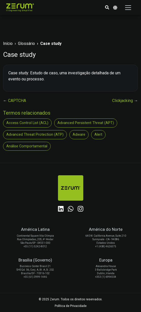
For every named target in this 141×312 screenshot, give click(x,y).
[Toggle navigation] (128, 7)
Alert (98, 134)
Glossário (26, 43)
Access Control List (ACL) (27, 123)
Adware (79, 134)
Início (8, 43)
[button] (107, 8)
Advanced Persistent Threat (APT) (85, 123)
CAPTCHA (17, 100)
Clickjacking (123, 100)
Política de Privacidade (71, 306)
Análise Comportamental (26, 146)
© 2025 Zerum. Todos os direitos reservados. (71, 299)
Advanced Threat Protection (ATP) (35, 134)
